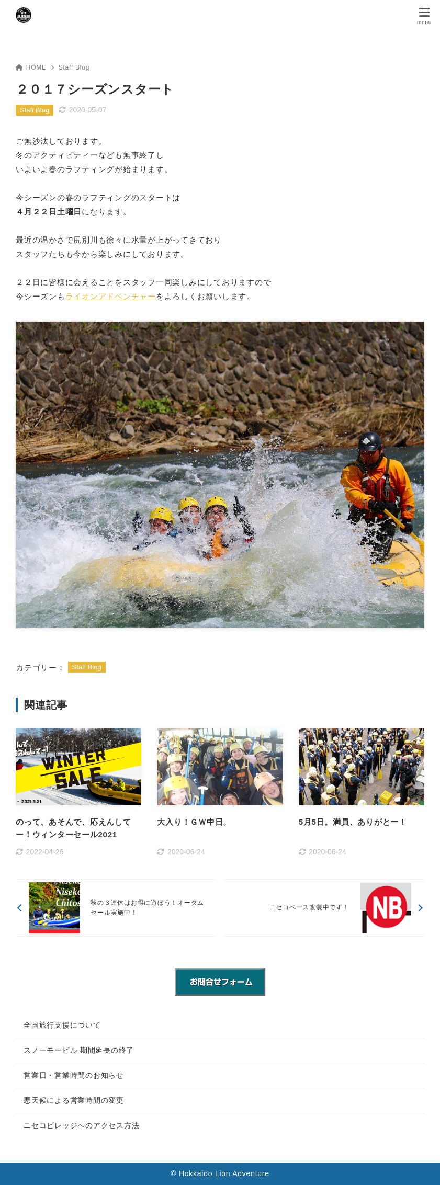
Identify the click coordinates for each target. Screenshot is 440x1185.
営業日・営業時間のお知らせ (74, 1075)
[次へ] (324, 908)
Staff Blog (74, 67)
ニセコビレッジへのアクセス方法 (81, 1125)
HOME (31, 67)
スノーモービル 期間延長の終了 (79, 1050)
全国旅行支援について (62, 1025)
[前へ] (116, 908)
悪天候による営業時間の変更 (74, 1100)
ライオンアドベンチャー (110, 296)
